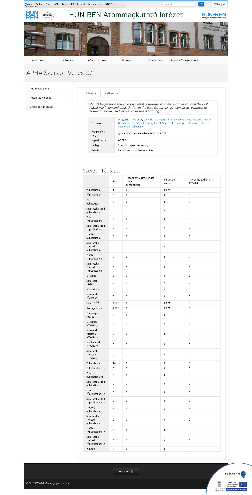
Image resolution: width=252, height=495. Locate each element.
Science (67, 60)
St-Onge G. (165, 123)
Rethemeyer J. (180, 123)
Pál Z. (139, 123)
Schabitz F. (137, 126)
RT (72, 4)
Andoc (65, 4)
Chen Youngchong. (181, 119)
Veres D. (137, 119)
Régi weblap (31, 6)
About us (38, 60)
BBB (56, 4)
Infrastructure (97, 60)
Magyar (219, 4)
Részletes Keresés (40, 97)
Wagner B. (164, 119)
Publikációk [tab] (92, 93)
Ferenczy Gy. (150, 123)
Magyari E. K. (125, 119)
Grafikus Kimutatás (42, 106)
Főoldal (28, 4)
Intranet (81, 4)
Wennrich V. (150, 119)
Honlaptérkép (126, 471)
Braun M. (198, 119)
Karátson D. (128, 123)
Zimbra (39, 4)
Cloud (48, 4)
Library (126, 60)
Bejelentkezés (95, 4)
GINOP (108, 4)
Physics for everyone (184, 60)
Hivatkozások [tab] (111, 93)
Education (155, 60)
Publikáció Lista (39, 88)
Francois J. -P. (196, 123)
